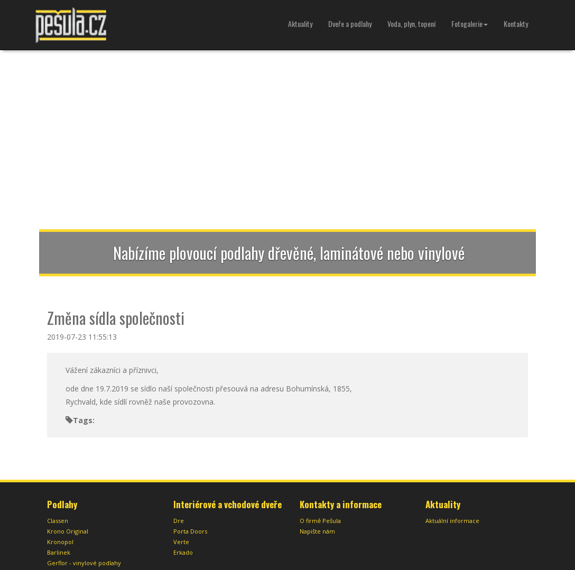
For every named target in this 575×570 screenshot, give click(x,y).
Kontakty (516, 23)
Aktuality (300, 23)
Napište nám (317, 531)
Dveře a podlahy (350, 23)
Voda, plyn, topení (411, 23)
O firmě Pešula (320, 521)
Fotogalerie (469, 23)
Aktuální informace (452, 521)
